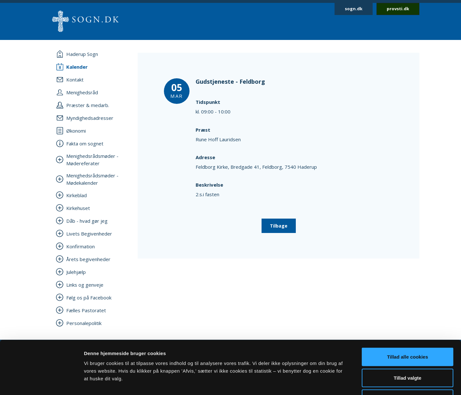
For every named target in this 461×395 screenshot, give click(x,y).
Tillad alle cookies (407, 311)
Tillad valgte (407, 332)
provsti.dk (398, 9)
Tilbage (278, 226)
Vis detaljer (333, 382)
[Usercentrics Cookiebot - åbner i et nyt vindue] (41, 382)
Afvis (408, 353)
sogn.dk (353, 9)
